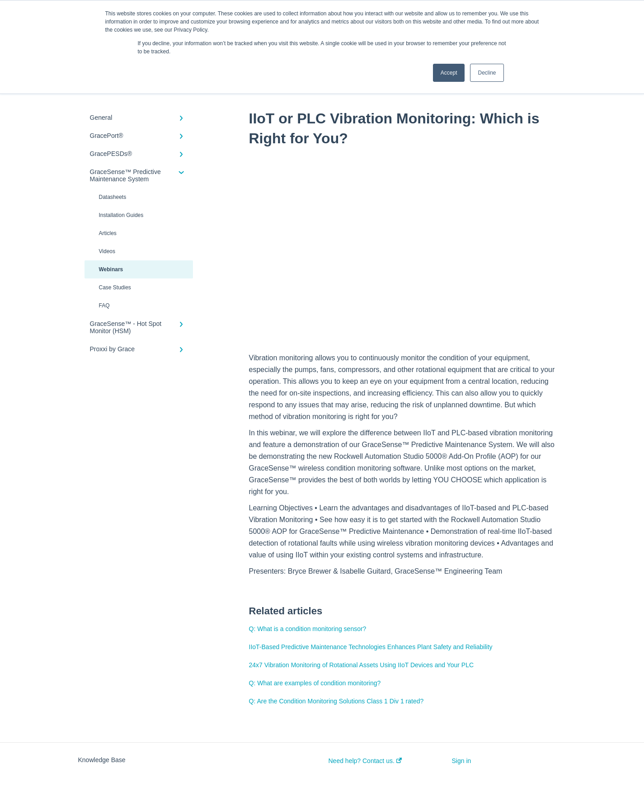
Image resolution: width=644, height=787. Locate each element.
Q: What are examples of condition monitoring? (315, 683)
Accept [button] (449, 73)
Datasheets (113, 197)
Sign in (461, 760)
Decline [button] (487, 73)
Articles (108, 233)
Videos (107, 251)
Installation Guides (121, 215)
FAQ (104, 305)
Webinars (111, 269)
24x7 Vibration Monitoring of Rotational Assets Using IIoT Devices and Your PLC (361, 665)
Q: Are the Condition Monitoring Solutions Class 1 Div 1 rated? (336, 701)
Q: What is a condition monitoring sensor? (308, 628)
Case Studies (115, 287)
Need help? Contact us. (365, 760)
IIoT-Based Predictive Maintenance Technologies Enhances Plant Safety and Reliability (371, 646)
